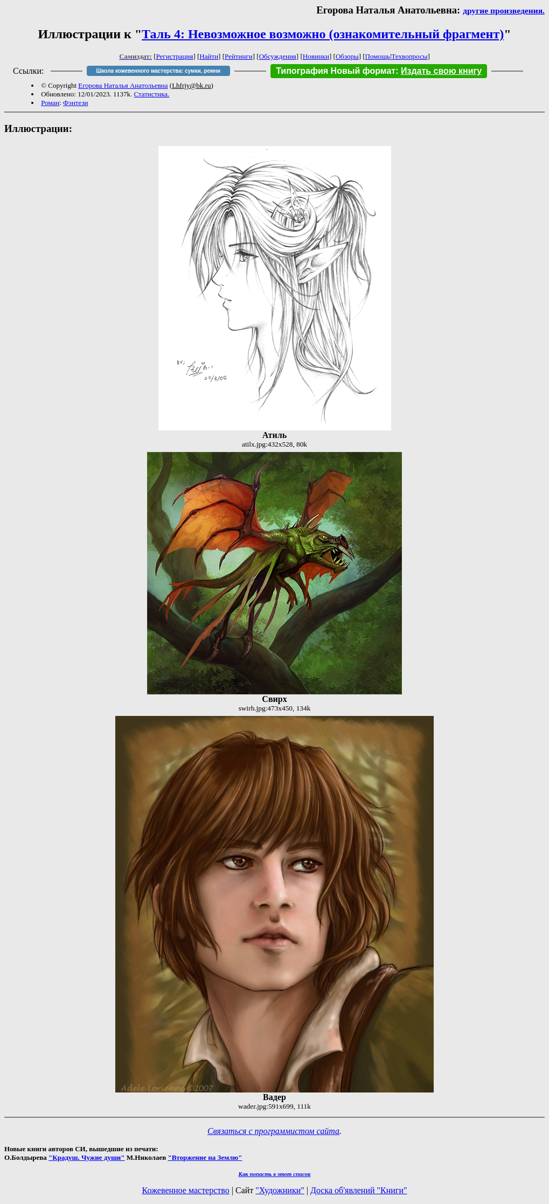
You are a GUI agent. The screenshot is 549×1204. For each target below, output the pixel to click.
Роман (50, 103)
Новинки (316, 56)
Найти (208, 56)
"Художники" (279, 1190)
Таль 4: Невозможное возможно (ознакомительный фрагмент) (323, 34)
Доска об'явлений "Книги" (358, 1190)
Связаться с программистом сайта (273, 1131)
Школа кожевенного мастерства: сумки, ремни (158, 71)
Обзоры (347, 56)
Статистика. (151, 94)
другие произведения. (504, 10)
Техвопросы (410, 56)
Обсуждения (277, 56)
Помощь (377, 56)
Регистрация (174, 56)
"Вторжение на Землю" (205, 1157)
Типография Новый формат (335, 70)
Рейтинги (239, 56)
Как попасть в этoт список (275, 1174)
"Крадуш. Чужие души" (86, 1157)
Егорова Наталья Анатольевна (123, 85)
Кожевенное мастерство (186, 1190)
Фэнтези (75, 103)
